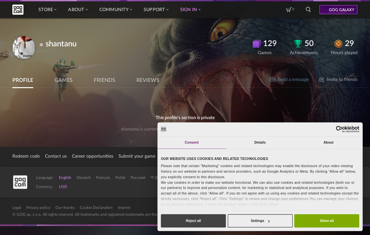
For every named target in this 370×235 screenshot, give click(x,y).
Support (156, 10)
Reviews (147, 80)
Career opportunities (92, 156)
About (77, 10)
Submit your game (137, 156)
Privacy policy (38, 208)
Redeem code (26, 156)
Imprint (124, 208)
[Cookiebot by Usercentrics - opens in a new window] (340, 129)
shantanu (61, 44)
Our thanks (65, 208)
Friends (104, 80)
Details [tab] (260, 142)
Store (47, 10)
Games (63, 80)
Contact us (56, 156)
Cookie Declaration (96, 208)
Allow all (327, 221)
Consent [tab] (191, 142)
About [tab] (328, 142)
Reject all (193, 221)
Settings (260, 221)
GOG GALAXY (341, 10)
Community (115, 10)
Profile (22, 80)
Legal (16, 208)
